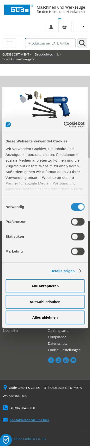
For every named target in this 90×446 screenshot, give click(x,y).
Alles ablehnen (45, 317)
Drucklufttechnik (47, 54)
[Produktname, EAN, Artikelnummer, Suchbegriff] (50, 43)
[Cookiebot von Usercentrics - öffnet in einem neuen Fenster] (64, 124)
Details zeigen (62, 271)
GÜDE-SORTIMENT (15, 54)
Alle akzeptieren (45, 286)
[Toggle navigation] (9, 43)
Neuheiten (11, 330)
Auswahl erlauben (45, 302)
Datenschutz (57, 343)
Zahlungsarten (59, 330)
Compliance (57, 337)
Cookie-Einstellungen (64, 350)
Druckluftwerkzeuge (16, 59)
